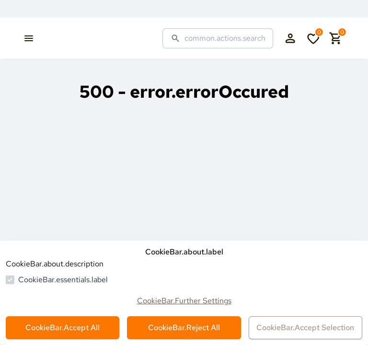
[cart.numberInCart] (336, 38)
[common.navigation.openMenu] (28, 38)
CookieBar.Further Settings (184, 301)
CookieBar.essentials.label (63, 280)
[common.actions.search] (224, 38)
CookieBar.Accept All (62, 327)
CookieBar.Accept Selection (305, 327)
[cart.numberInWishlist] (313, 38)
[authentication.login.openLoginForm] (290, 38)
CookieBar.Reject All (184, 327)
